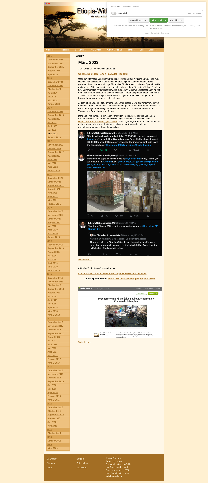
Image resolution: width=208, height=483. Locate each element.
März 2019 (52, 267)
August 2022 (53, 156)
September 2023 (55, 115)
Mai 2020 (51, 226)
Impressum (82, 467)
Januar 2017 (53, 363)
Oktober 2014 (54, 433)
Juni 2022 (52, 159)
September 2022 (55, 152)
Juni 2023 (52, 126)
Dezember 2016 (55, 370)
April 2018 (52, 307)
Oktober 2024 (54, 89)
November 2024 (55, 85)
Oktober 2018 (54, 285)
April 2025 (52, 74)
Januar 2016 (53, 400)
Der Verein (79, 50)
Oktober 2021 (54, 182)
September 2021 (55, 185)
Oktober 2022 (54, 148)
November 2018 (55, 282)
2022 (49, 141)
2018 (49, 274)
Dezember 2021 (55, 178)
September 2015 (55, 415)
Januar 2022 (53, 171)
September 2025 (55, 67)
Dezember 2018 (55, 278)
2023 (49, 108)
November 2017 (55, 326)
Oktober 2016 (54, 378)
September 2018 (55, 289)
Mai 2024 (51, 97)
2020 (49, 208)
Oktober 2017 (54, 330)
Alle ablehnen (176, 20)
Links (142, 50)
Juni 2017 (52, 344)
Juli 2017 (52, 341)
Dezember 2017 (55, 322)
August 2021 (53, 189)
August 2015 (53, 418)
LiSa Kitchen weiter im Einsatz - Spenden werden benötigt (112, 273)
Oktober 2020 (54, 219)
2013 (49, 437)
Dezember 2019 (55, 245)
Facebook (148, 459)
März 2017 (52, 355)
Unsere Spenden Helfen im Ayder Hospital (103, 74)
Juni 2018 (52, 300)
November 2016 (55, 374)
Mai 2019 (51, 259)
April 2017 (52, 352)
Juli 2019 (52, 256)
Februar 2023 (54, 137)
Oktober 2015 (54, 411)
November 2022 (55, 145)
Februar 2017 (54, 359)
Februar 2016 (54, 396)
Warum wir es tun (114, 50)
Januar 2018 (53, 315)
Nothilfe (130, 50)
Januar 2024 (53, 104)
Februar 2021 (54, 204)
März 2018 (52, 311)
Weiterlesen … (85, 259)
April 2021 (52, 196)
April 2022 (52, 167)
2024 (49, 78)
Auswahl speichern (138, 20)
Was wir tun (96, 50)
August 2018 (53, 293)
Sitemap (51, 463)
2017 (49, 319)
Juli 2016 (52, 385)
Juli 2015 (52, 422)
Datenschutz (82, 463)
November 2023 (55, 111)
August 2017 (53, 337)
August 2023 (53, 119)
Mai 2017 (51, 348)
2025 (49, 56)
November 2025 (55, 63)
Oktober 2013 (54, 441)
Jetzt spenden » (114, 476)
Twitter (153, 459)
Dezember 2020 (55, 211)
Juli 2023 (52, 122)
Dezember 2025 (55, 60)
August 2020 (53, 222)
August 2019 (53, 252)
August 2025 (53, 71)
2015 (49, 404)
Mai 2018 (51, 304)
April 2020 (52, 230)
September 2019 (55, 248)
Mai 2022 (51, 163)
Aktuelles (65, 50)
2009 (49, 445)
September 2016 (55, 381)
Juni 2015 (52, 426)
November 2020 (55, 215)
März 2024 (52, 100)
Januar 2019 (53, 270)
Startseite (50, 50)
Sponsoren (52, 459)
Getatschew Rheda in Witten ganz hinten (97, 121)
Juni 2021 (52, 193)
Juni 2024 (52, 93)
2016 (49, 367)
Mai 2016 (51, 389)
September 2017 (55, 333)
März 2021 (52, 200)
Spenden (153, 50)
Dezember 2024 (55, 82)
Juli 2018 (52, 296)
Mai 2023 (51, 130)
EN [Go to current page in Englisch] (46, 3)
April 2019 (52, 263)
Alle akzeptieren (158, 20)
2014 (49, 429)
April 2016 (52, 392)
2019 (49, 241)
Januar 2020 (53, 237)
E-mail (158, 459)
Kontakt (80, 459)
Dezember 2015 (55, 407)
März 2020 (52, 233)
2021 (49, 174)
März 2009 (52, 448)
